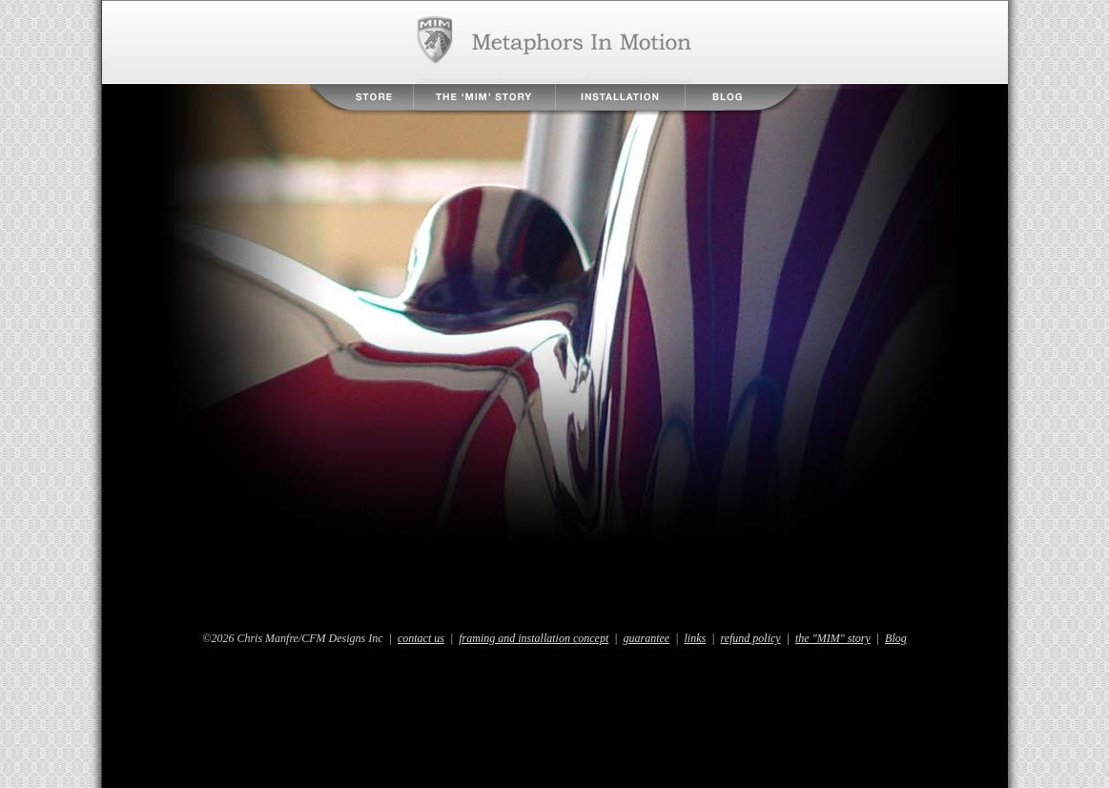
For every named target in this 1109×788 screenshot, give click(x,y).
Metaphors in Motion (554, 42)
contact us (421, 638)
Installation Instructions (620, 97)
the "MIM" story (833, 638)
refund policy (750, 638)
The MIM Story (484, 97)
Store (361, 97)
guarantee (647, 638)
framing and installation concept (533, 638)
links (696, 638)
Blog (742, 97)
